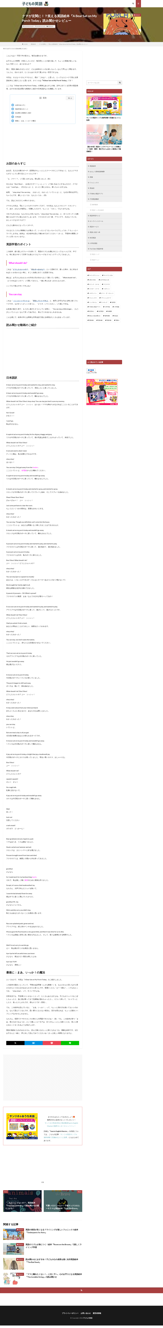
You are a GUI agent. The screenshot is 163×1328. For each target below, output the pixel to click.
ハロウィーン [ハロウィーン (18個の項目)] (93, 291)
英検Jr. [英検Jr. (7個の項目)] (117, 318)
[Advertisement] (42, 140)
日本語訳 (16, 116)
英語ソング (95, 253)
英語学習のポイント (19, 109)
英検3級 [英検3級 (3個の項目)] (91, 318)
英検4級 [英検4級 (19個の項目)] (100, 318)
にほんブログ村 (91, 371)
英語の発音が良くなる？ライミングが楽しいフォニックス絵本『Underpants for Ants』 (52, 1231)
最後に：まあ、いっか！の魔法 (23, 120)
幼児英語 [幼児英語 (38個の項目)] (101, 309)
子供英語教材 (94, 198)
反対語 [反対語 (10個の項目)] (113, 300)
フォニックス (94, 182)
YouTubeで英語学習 (96, 247)
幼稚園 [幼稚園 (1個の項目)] (110, 309)
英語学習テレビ (95, 215)
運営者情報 (97, 1313)
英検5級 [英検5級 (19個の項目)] (109, 318)
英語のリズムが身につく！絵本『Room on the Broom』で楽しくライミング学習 (54, 1245)
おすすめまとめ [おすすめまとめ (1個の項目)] (104, 278)
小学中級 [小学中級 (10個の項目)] (107, 305)
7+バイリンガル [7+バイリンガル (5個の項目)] (108, 273)
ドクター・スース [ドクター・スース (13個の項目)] (94, 287)
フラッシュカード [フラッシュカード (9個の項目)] (106, 296)
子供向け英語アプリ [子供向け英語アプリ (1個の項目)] (94, 305)
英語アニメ (95, 258)
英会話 (92, 188)
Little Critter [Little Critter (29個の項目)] (92, 278)
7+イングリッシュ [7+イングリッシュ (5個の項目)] (94, 273)
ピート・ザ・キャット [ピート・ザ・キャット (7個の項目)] (107, 291)
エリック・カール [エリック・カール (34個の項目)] (94, 282)
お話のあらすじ (18, 105)
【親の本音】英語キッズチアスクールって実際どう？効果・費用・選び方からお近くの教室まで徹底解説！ (103, 149)
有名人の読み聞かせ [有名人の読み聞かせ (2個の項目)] (94, 314)
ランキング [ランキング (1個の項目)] (104, 300)
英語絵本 (50, 26)
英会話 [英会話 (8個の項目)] (116, 314)
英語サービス (94, 225)
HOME (26, 44)
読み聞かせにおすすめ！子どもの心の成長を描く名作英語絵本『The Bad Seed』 (52, 1260)
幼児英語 (93, 236)
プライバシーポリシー (70, 1313)
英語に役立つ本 (95, 231)
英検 (91, 177)
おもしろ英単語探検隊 (97, 171)
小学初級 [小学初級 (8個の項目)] (116, 305)
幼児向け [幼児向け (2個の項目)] (91, 309)
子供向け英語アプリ (96, 193)
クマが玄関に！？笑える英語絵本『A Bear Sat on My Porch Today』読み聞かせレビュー (63, 44)
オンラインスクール (96, 220)
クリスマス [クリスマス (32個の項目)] (107, 282)
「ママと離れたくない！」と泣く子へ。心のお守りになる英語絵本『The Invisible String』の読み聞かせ (54, 1275)
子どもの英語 (87, 1318)
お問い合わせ (86, 1313)
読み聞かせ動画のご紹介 (21, 113)
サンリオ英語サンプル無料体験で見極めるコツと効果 (103, 119)
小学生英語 (93, 242)
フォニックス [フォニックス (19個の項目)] (93, 296)
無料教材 (95, 204)
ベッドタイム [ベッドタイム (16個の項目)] (93, 300)
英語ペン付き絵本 (98, 209)
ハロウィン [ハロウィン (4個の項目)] (107, 287)
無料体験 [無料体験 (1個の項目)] (107, 314)
